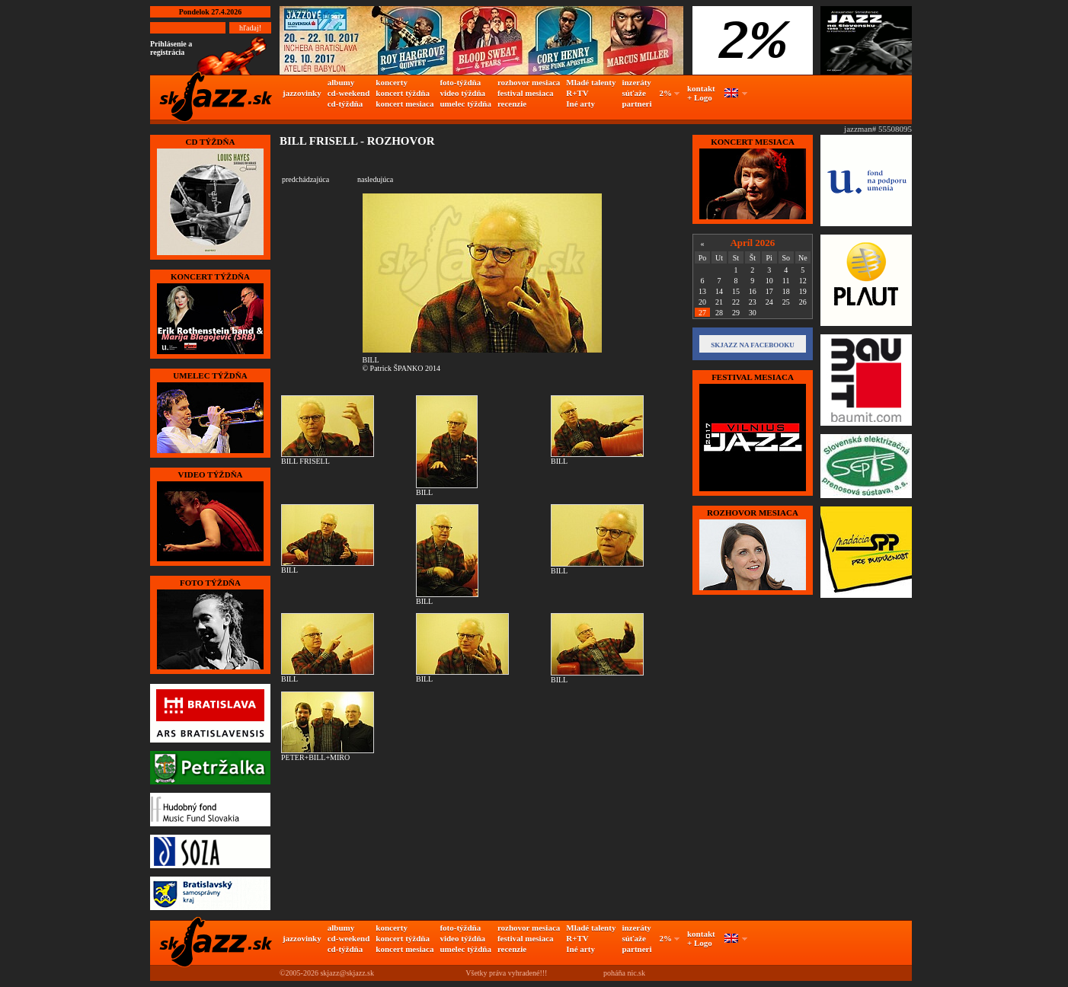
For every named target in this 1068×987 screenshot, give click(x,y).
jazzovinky (302, 92)
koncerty (392, 82)
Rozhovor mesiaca (752, 512)
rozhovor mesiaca (528, 82)
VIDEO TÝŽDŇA (209, 474)
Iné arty (580, 103)
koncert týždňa (403, 92)
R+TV (577, 92)
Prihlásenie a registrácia (171, 48)
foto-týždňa (460, 82)
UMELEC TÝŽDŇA (210, 375)
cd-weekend (349, 92)
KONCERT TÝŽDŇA (210, 276)
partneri (636, 103)
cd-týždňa (345, 103)
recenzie (511, 103)
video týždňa (462, 92)
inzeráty (636, 82)
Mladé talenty (591, 82)
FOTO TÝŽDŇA (210, 582)
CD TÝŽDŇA (210, 141)
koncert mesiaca (404, 103)
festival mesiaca (525, 92)
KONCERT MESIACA (753, 141)
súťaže (633, 92)
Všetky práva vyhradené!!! (506, 973)
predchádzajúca (305, 179)
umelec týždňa (465, 103)
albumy (341, 82)
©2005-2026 (299, 973)
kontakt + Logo (701, 93)
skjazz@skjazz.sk (347, 973)
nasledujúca (375, 179)
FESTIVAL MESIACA (752, 377)
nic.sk (636, 973)
